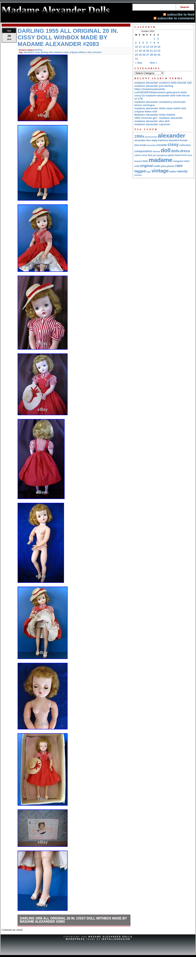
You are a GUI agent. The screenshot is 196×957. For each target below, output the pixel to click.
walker (173, 171)
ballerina (163, 140)
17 (136, 50)
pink (163, 166)
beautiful (174, 140)
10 (136, 46)
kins (189, 155)
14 (151, 46)
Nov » (153, 62)
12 (143, 46)
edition (137, 155)
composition (143, 151)
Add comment (94, 52)
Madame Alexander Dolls (110, 936)
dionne (156, 151)
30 (158, 54)
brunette (151, 145)
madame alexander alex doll (151, 121)
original (73, 52)
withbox (82, 52)
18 (140, 50)
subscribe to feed (180, 14)
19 (143, 50)
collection (185, 145)
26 (143, 54)
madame (57, 52)
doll (51, 52)
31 (136, 58)
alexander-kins (142, 140)
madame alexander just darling (153, 85)
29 (155, 54)
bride (143, 145)
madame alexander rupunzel (152, 124)
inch (184, 155)
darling (38, 50)
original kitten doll (145, 111)
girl (155, 155)
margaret (178, 161)
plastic (170, 166)
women (138, 175)
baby (155, 140)
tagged (140, 171)
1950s (139, 136)
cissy (37, 52)
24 (136, 54)
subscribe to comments (175, 18)
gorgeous (162, 155)
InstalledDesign (116, 939)
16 (158, 46)
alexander (28, 52)
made (66, 52)
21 (151, 50)
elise (144, 155)
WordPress (75, 939)
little (145, 161)
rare (179, 165)
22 (155, 50)
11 (140, 46)
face (150, 155)
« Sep (138, 62)
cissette (161, 145)
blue (136, 145)
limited (138, 161)
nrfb (136, 166)
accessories (151, 137)
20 (147, 50)
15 (155, 46)
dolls (175, 151)
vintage (160, 170)
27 (147, 54)
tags (148, 171)
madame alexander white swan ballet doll (160, 108)
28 (151, 54)
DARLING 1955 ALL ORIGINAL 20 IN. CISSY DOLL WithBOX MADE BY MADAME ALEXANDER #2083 (73, 920)
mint (186, 161)
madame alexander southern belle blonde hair (163, 82)
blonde (183, 140)
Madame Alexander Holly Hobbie (154, 114)
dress (185, 151)
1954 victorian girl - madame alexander (158, 117)
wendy (182, 171)
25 (140, 54)
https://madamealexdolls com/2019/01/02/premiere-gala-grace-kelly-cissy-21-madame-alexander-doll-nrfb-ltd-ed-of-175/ (162, 94)
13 (147, 46)
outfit (156, 166)
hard (178, 155)
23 (158, 50)
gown (171, 155)
